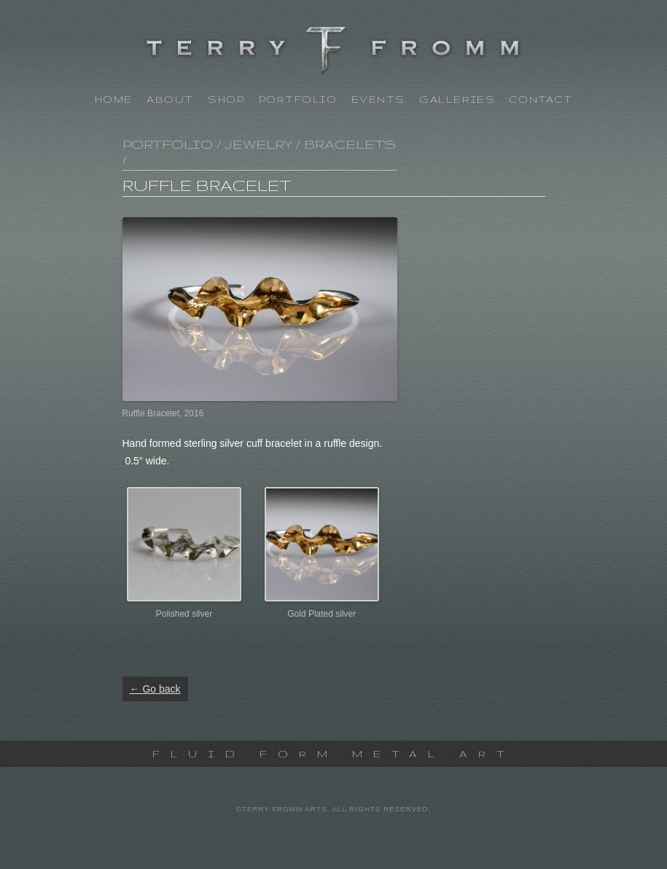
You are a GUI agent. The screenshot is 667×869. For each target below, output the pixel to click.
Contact (540, 99)
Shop (226, 99)
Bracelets (350, 143)
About (170, 99)
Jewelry (258, 143)
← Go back (155, 689)
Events (378, 99)
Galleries (457, 99)
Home (114, 99)
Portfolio (298, 99)
